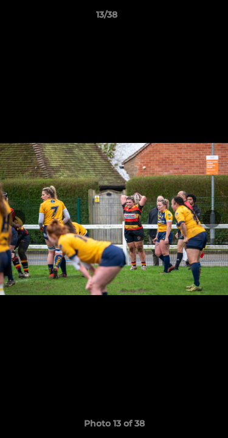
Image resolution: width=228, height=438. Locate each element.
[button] (184, 17)
